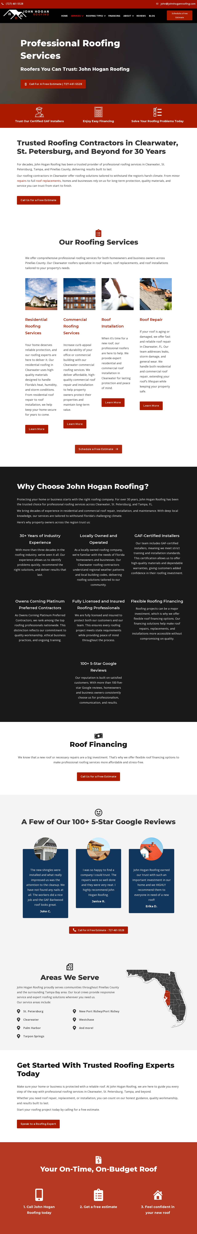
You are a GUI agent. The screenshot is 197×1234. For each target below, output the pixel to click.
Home (64, 15)
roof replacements (48, 181)
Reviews (141, 15)
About (127, 15)
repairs (21, 181)
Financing (114, 15)
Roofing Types (94, 15)
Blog (152, 15)
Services (76, 15)
